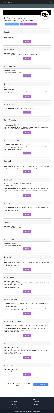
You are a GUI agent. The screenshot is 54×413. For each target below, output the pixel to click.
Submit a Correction (41, 384)
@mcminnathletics (12, 24)
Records (36, 404)
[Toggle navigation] (51, 2)
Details (27, 41)
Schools (36, 406)
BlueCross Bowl (13, 401)
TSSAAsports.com (6, 2)
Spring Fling (13, 404)
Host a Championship (13, 407)
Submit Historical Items (29, 24)
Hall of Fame (36, 401)
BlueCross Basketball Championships (13, 403)
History (3, 6)
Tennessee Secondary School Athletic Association (28, 411)
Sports (36, 403)
